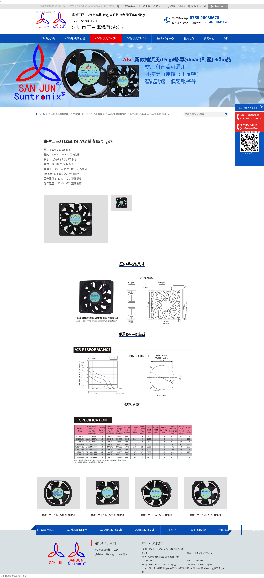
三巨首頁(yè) (47, 38)
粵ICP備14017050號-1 (116, 554)
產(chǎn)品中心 (165, 38)
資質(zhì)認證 (198, 529)
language (219, 6)
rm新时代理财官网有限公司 (13, 576)
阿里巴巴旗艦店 (250, 108)
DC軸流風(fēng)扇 (137, 38)
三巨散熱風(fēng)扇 (60, 114)
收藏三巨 (160, 6)
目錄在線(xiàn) (127, 6)
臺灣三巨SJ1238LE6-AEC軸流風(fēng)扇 (149, 114)
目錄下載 (145, 6)
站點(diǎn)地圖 (198, 6)
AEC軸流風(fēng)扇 (106, 38)
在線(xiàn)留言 (178, 6)
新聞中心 (209, 38)
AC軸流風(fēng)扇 (75, 38)
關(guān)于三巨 (45, 529)
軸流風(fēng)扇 (98, 114)
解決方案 (189, 38)
